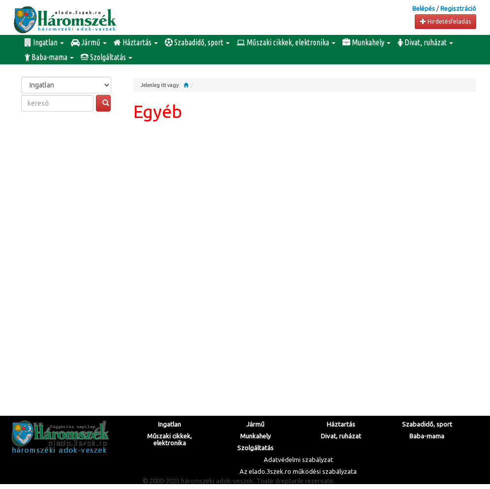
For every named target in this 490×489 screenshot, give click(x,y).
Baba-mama (49, 57)
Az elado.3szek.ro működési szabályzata (298, 471)
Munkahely (366, 42)
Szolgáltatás (106, 57)
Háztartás (136, 42)
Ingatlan (44, 42)
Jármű (89, 42)
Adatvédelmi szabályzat (298, 459)
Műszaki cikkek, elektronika (286, 42)
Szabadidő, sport (197, 42)
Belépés (423, 8)
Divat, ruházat (425, 42)
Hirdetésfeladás (445, 21)
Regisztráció (458, 8)
